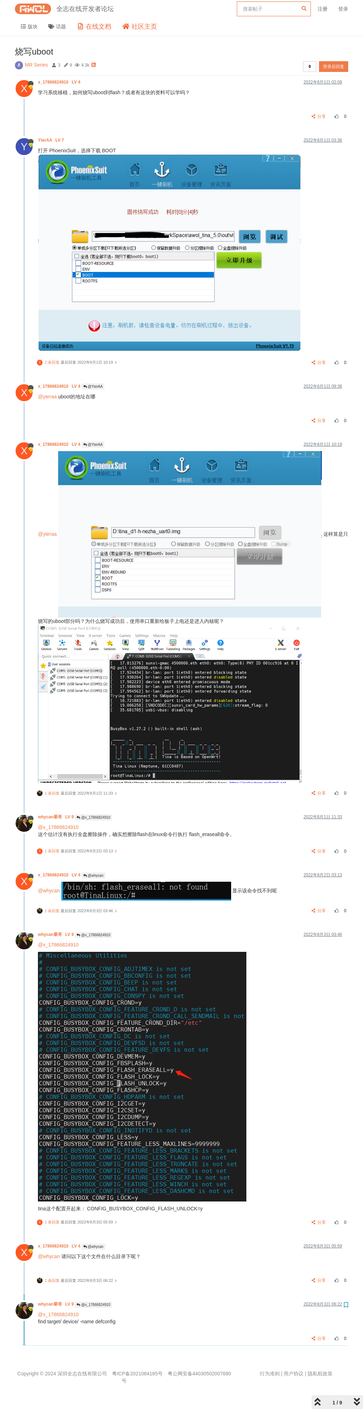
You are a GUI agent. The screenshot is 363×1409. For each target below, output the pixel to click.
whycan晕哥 (56, 816)
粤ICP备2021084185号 (137, 1373)
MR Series (36, 65)
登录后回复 (333, 66)
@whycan (93, 875)
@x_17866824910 (93, 817)
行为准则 (270, 1373)
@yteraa (47, 396)
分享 (319, 116)
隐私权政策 (320, 1373)
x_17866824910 (60, 82)
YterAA (51, 140)
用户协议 (293, 1373)
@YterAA (93, 386)
